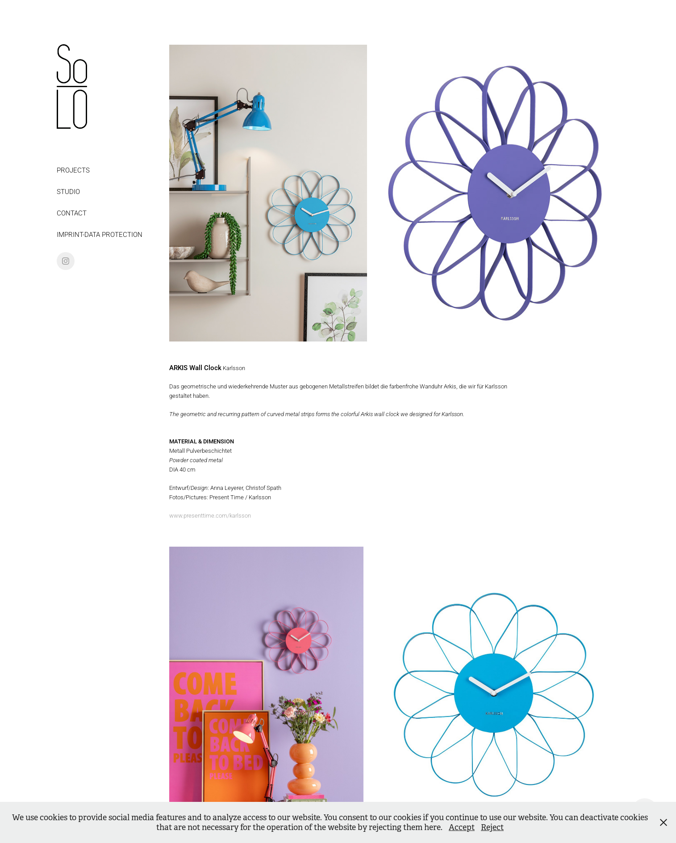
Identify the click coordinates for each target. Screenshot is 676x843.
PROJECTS (73, 169)
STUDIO (68, 191)
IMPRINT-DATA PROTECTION (99, 234)
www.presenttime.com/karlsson (210, 515)
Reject (492, 827)
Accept (462, 827)
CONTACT (72, 212)
